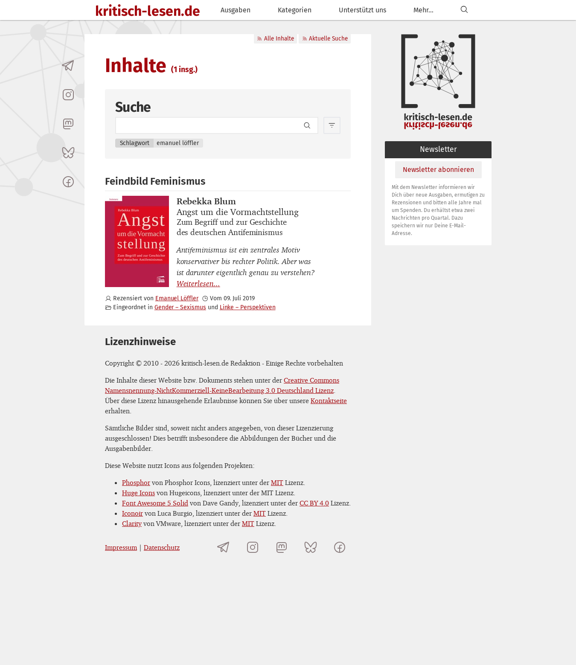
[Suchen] (464, 10)
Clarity (132, 523)
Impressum (121, 547)
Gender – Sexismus (180, 307)
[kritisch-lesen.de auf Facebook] (68, 182)
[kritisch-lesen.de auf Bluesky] (68, 153)
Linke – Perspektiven (248, 307)
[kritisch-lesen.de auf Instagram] (68, 95)
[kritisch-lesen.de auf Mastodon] (68, 124)
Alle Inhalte (275, 38)
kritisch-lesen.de (147, 11)
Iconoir (132, 513)
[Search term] (216, 125)
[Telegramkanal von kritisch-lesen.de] (68, 66)
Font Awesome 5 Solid (155, 503)
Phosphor (136, 482)
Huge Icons (138, 492)
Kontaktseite (329, 400)
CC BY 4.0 (314, 503)
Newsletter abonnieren (438, 170)
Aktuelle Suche (325, 38)
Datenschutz (162, 547)
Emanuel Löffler (176, 298)
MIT (277, 482)
